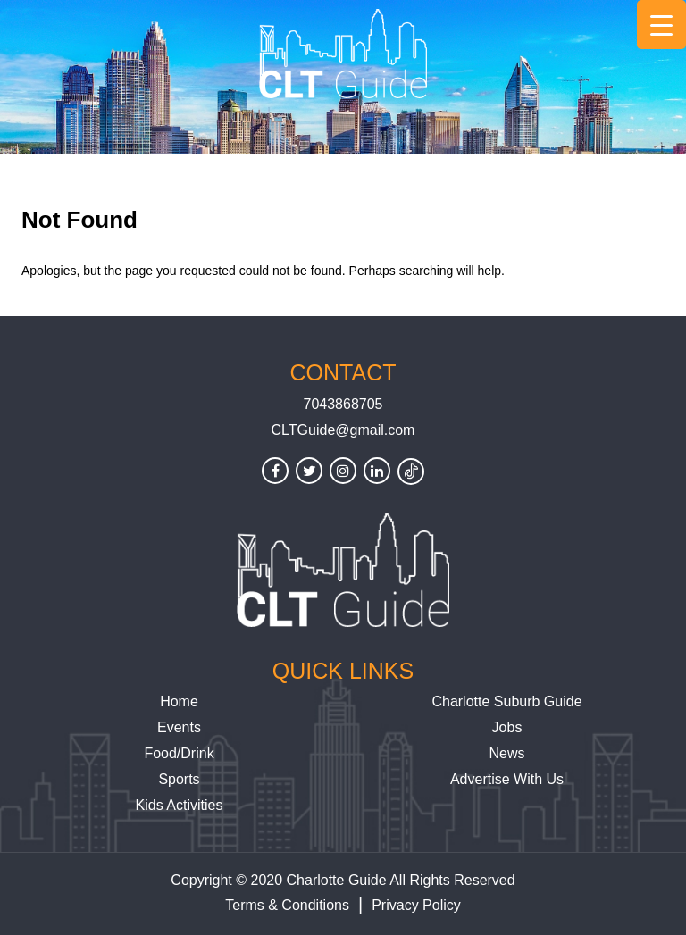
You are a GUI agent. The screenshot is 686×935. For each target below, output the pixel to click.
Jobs (507, 727)
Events (179, 727)
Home (179, 701)
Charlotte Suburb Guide (506, 701)
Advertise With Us (507, 779)
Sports (178, 779)
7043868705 (343, 404)
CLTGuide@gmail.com (343, 430)
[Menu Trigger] (661, 24)
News (506, 753)
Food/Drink (178, 753)
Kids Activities (179, 805)
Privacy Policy (416, 905)
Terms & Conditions (287, 905)
